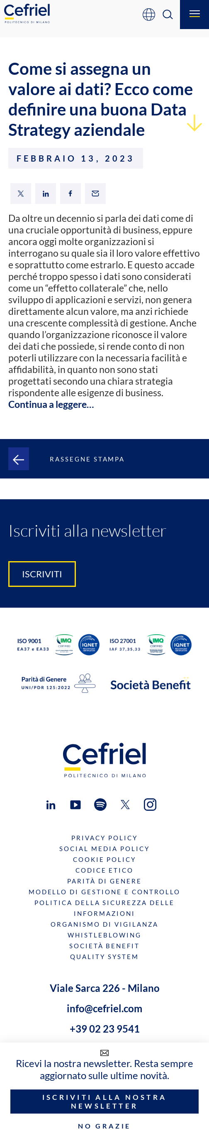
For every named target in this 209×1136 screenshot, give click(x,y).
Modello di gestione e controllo (105, 892)
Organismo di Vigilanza (104, 924)
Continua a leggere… (51, 404)
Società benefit (104, 946)
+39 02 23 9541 (105, 1029)
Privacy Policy (104, 838)
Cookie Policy (104, 859)
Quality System (104, 956)
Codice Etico (104, 870)
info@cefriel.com (104, 1008)
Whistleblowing (104, 935)
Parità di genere (104, 881)
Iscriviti (42, 574)
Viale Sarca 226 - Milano (105, 988)
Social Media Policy (104, 848)
